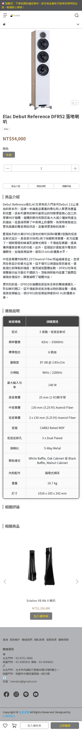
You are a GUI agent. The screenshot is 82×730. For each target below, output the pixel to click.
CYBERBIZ (9, 716)
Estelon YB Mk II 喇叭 (41, 600)
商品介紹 (15, 186)
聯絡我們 (27, 639)
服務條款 (63, 639)
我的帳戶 (15, 639)
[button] (77, 581)
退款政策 (51, 639)
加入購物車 (34, 725)
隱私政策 (39, 639)
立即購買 (64, 725)
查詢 (5, 639)
